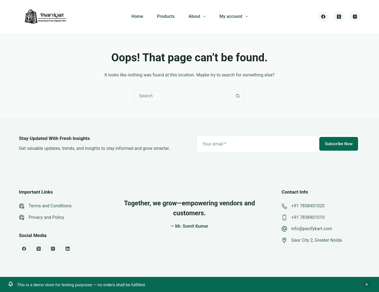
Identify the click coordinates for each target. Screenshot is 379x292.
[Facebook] (323, 16)
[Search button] (237, 96)
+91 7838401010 (308, 217)
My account (234, 16)
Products (166, 16)
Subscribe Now (339, 143)
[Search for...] (183, 96)
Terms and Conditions (50, 205)
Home (137, 16)
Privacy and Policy (46, 217)
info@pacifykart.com (311, 228)
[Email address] (257, 144)
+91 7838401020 (308, 205)
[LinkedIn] (67, 248)
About (198, 16)
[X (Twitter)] (339, 16)
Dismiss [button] (366, 284)
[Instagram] (355, 16)
